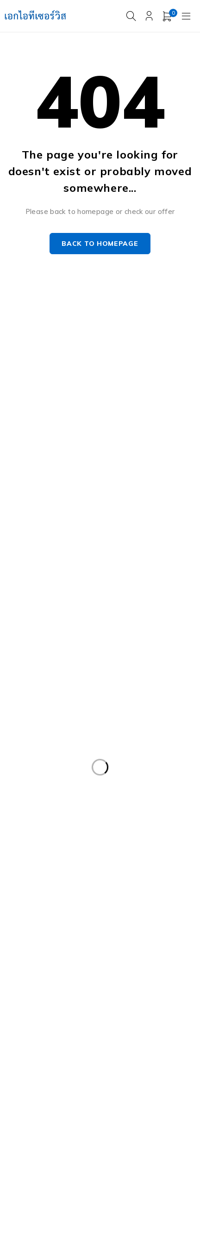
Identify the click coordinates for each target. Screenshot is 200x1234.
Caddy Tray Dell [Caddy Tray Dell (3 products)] (95, 700)
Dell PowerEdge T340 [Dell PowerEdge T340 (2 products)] (136, 890)
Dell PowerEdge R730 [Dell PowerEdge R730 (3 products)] (47, 833)
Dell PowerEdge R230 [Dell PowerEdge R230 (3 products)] (47, 776)
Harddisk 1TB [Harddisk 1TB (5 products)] (102, 927)
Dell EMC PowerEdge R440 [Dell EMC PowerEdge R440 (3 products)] (55, 757)
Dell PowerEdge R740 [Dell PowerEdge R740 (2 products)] (47, 852)
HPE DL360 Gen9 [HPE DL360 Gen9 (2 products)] (123, 965)
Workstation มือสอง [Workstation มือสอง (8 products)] (44, 1136)
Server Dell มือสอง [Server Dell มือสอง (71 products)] (106, 1060)
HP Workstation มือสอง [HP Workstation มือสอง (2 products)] (146, 1003)
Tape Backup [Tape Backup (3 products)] (34, 1117)
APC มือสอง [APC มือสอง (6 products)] (31, 700)
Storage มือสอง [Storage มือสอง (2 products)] (102, 1098)
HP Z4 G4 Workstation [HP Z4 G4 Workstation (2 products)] (49, 1022)
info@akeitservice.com (43, 377)
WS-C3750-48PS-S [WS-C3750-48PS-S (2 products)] (127, 1136)
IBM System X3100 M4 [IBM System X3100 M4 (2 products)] (142, 1022)
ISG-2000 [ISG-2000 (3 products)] (28, 1041)
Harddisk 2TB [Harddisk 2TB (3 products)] (34, 946)
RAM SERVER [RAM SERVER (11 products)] (34, 1060)
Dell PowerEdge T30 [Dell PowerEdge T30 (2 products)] (136, 871)
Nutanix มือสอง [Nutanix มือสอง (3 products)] (88, 1041)
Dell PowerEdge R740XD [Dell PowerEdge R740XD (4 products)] (142, 852)
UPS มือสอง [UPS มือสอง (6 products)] (94, 1117)
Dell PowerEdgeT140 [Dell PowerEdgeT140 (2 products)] (46, 890)
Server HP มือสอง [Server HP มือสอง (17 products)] (40, 1079)
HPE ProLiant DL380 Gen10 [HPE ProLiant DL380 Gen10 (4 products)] (56, 984)
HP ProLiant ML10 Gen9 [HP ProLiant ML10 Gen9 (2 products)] (50, 1003)
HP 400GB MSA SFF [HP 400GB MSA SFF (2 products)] (44, 965)
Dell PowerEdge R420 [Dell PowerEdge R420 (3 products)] (138, 776)
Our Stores (132, 363)
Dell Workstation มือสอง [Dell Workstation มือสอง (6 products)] (141, 908)
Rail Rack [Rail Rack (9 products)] (148, 1041)
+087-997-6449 (37, 390)
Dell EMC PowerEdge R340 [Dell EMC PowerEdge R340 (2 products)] (55, 738)
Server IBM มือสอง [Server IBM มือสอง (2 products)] (117, 1079)
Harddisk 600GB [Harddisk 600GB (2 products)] (103, 946)
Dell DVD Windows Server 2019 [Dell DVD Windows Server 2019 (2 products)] (63, 719)
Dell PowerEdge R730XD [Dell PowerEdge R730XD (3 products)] (142, 833)
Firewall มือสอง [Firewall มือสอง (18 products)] (36, 927)
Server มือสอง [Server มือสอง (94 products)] (34, 1098)
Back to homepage (100, 244)
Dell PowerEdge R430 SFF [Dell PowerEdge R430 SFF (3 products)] (54, 795)
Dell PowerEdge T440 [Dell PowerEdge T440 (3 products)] (47, 908)
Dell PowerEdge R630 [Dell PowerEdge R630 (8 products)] (150, 814)
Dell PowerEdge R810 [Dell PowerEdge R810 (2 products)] (47, 871)
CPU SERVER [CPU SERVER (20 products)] (163, 700)
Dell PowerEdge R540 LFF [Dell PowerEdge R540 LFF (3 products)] (53, 814)
